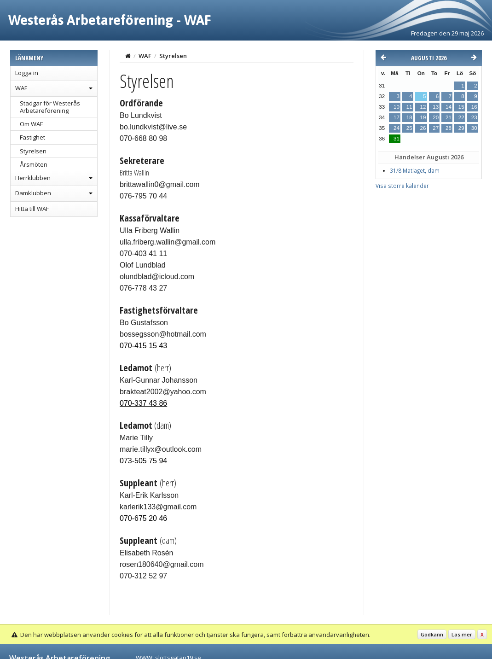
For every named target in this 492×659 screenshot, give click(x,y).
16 (474, 107)
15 (461, 107)
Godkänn (432, 634)
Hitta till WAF (32, 208)
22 (461, 117)
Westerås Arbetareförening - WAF (109, 20)
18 (409, 117)
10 (396, 107)
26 (423, 128)
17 (396, 117)
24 (396, 128)
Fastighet (32, 137)
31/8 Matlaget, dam (415, 170)
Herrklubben (33, 178)
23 (474, 117)
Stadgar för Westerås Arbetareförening (50, 107)
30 (474, 128)
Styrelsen (33, 151)
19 (423, 117)
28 (448, 128)
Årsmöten (33, 164)
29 (461, 128)
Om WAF (31, 124)
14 (448, 107)
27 (436, 128)
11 (409, 107)
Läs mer (461, 634)
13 (436, 107)
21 (448, 117)
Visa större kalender (402, 185)
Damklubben (33, 193)
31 (396, 138)
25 (409, 128)
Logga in (26, 73)
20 (436, 117)
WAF (21, 88)
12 (423, 107)
